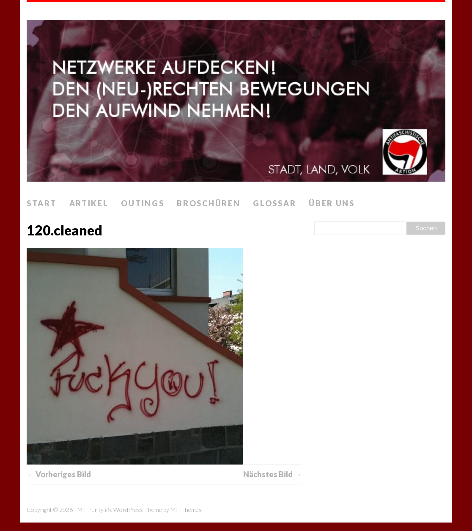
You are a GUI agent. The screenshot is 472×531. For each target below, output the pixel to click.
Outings (142, 203)
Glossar (274, 203)
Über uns (332, 203)
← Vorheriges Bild (59, 474)
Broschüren (208, 203)
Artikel (89, 203)
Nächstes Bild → (272, 474)
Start (42, 203)
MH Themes (186, 509)
